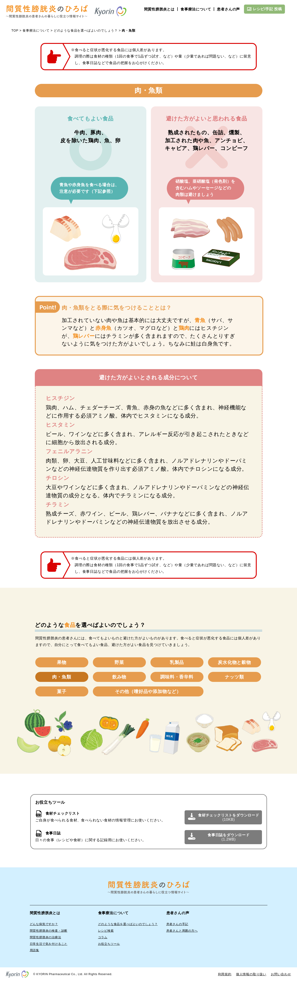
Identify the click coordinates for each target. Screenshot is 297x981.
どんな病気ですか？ (44, 924)
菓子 (61, 691)
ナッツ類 (234, 676)
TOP (14, 30)
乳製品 (177, 662)
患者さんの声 (228, 9)
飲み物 (119, 676)
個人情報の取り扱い (251, 974)
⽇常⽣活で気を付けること (49, 944)
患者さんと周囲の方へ (182, 930)
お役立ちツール (109, 944)
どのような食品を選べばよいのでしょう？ (86, 30)
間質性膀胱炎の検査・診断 (49, 930)
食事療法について (195, 9)
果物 (61, 662)
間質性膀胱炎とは (159, 9)
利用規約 (224, 974)
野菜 (119, 662)
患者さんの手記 (177, 924)
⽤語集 (34, 950)
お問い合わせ (281, 974)
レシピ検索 (106, 930)
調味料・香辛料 (176, 676)
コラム (102, 937)
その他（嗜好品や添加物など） (148, 691)
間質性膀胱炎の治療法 (45, 937)
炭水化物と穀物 (234, 662)
